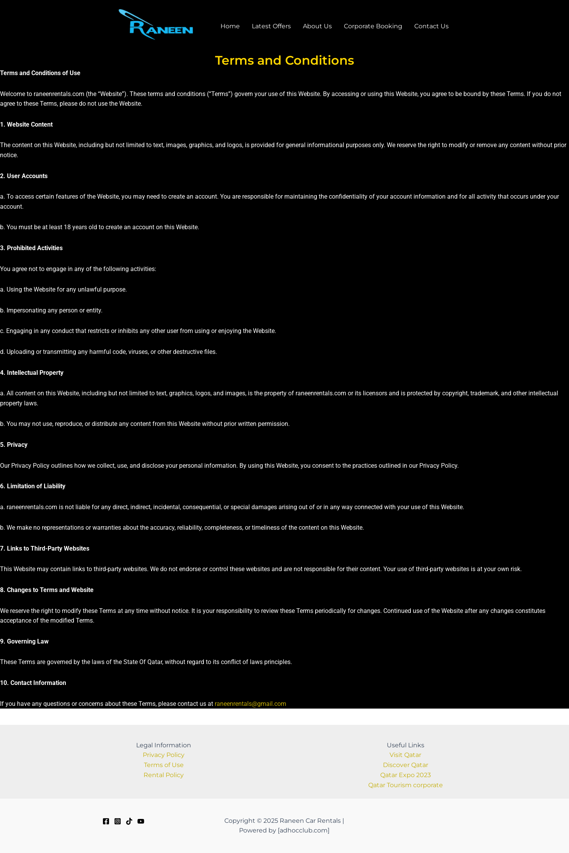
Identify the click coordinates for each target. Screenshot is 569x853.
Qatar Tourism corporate (405, 785)
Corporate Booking (379, 29)
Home (235, 29)
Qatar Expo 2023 (405, 775)
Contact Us (438, 29)
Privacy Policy (164, 755)
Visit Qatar (405, 755)
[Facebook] (106, 821)
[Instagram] (117, 821)
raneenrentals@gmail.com (250, 709)
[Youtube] (140, 821)
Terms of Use (164, 765)
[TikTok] (129, 821)
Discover (397, 765)
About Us (323, 29)
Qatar (419, 765)
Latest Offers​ (276, 29)
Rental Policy (164, 775)
